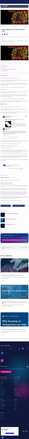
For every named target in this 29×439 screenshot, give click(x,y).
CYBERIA (2, 353)
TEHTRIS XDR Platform (17, 197)
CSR (14, 410)
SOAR (23, 349)
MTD (6, 349)
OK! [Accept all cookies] (15, 434)
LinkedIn (23, 431)
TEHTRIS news (16, 409)
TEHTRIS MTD (17, 192)
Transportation (2, 394)
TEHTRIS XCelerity (2, 403)
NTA (14, 349)
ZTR (6, 353)
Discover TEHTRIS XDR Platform (18, 205)
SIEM (10, 349)
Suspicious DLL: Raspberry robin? (21, 247)
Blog (1, 414)
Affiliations (2, 407)
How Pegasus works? (5, 66)
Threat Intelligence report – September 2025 (11, 213)
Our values (15, 406)
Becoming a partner (3, 408)
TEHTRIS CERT (16, 381)
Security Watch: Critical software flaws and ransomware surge (12, 275)
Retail (1, 396)
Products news (2, 415)
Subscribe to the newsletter (5, 371)
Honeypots (18, 349)
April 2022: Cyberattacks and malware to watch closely (7, 247)
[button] (3, 438)
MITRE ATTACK (16, 384)
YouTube (27, 431)
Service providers (2, 395)
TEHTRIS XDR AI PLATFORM (4, 379)
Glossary (1, 416)
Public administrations (3, 391)
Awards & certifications (16, 380)
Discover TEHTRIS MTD (6, 205)
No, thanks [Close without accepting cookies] (3, 434)
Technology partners (3, 406)
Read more (7, 278)
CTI (27, 349)
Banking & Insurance (3, 393)
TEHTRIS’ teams (16, 404)
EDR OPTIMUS (2, 349)
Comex (15, 403)
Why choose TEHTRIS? (17, 378)
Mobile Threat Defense (5, 188)
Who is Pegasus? (3, 65)
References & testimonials (17, 383)
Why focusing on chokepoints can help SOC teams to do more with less (14, 329)
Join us (15, 407)
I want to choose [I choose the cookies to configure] (9, 434)
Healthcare (2, 392)
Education (2, 397)
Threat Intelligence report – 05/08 (10, 224)
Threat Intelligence (3, 381)
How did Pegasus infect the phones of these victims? (9, 69)
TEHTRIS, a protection (4, 70)
